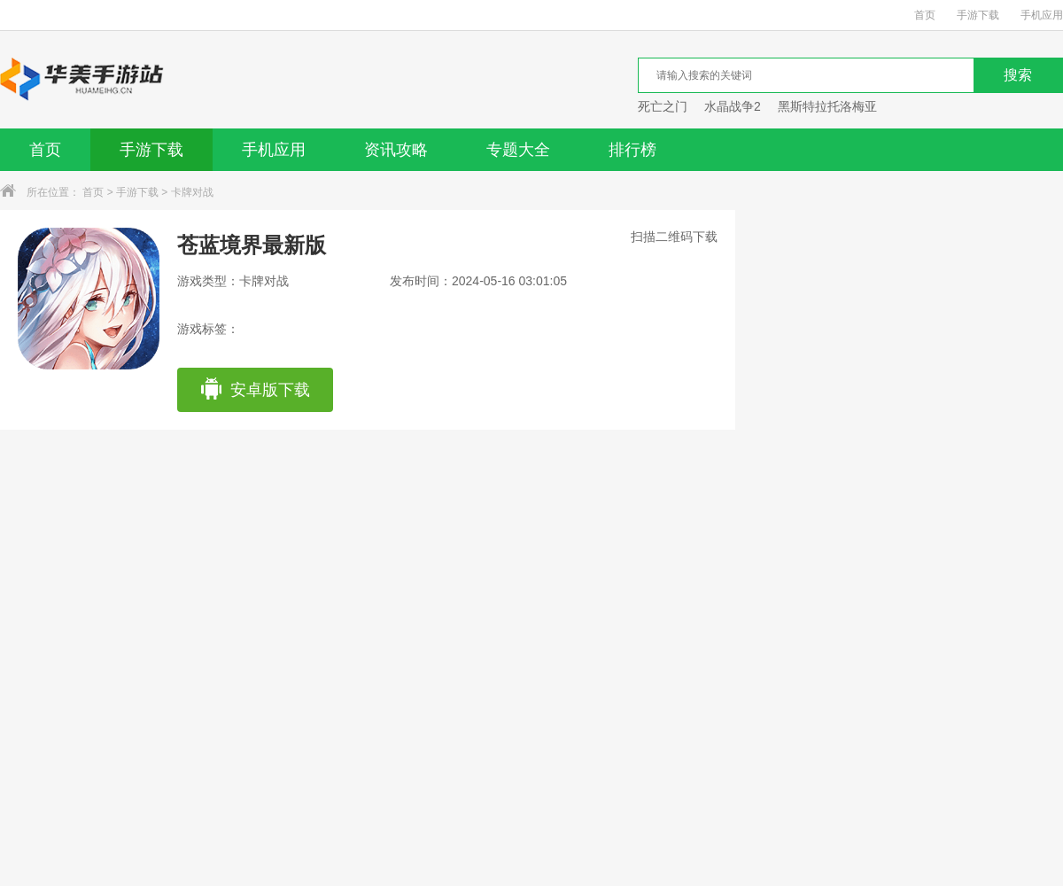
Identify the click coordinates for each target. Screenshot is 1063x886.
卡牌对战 (192, 192)
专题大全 (518, 150)
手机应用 (1041, 15)
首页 (924, 15)
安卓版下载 (254, 390)
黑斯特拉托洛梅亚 (827, 106)
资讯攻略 (396, 150)
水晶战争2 (732, 106)
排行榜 (632, 150)
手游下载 (978, 15)
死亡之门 (662, 106)
